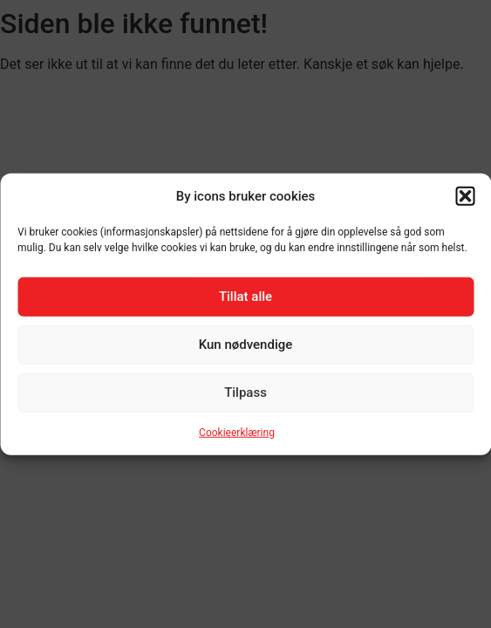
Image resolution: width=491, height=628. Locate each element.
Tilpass (245, 392)
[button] (465, 196)
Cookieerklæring (237, 432)
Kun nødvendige (246, 344)
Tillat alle (245, 296)
